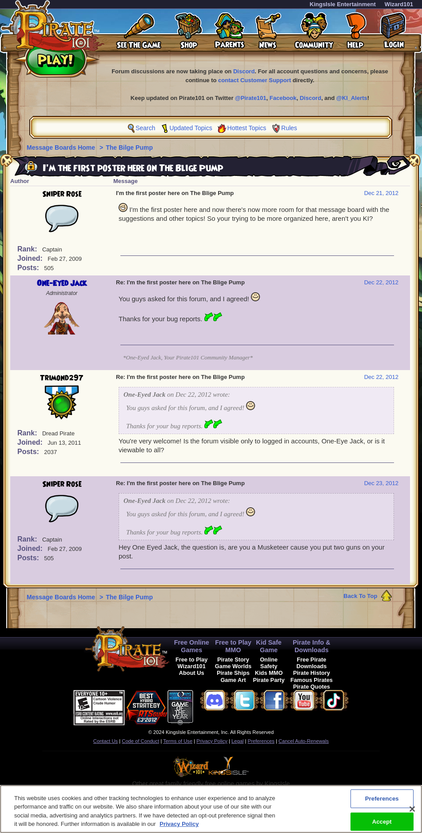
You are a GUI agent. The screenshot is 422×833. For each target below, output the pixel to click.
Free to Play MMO (233, 646)
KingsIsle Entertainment (343, 4)
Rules (289, 128)
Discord (244, 71)
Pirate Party (269, 680)
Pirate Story (233, 659)
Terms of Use (177, 741)
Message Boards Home (62, 147)
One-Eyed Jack (62, 283)
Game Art (233, 680)
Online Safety (269, 663)
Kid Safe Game (269, 646)
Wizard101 (399, 4)
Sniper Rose (62, 194)
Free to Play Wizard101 (191, 663)
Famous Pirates (312, 680)
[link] (215, 706)
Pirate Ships (233, 673)
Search (145, 128)
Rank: (28, 249)
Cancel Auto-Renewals (304, 741)
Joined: (30, 258)
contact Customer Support (254, 80)
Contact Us (105, 741)
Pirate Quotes (311, 686)
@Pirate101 (251, 98)
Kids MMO (269, 673)
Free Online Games (191, 646)
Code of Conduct (140, 741)
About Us (191, 673)
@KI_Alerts (351, 98)
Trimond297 (62, 378)
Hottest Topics (247, 128)
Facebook (283, 98)
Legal (237, 741)
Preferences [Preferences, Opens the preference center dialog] (382, 803)
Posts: (29, 267)
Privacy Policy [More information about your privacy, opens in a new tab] (179, 828)
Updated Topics (190, 128)
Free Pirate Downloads (311, 663)
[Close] (412, 813)
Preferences (261, 741)
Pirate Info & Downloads (311, 646)
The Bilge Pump (129, 147)
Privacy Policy (211, 741)
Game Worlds (233, 666)
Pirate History (311, 673)
